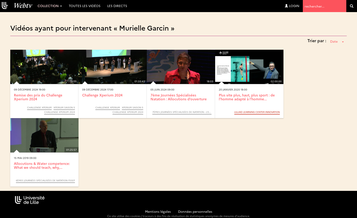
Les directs (117, 5)
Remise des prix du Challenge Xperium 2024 (38, 97)
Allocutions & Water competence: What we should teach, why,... (42, 165)
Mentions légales (158, 211)
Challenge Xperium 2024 (59, 112)
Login (292, 5)
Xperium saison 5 (64, 107)
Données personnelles (195, 211)
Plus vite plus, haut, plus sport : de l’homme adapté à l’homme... (247, 97)
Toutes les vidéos (84, 5)
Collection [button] (50, 5)
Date (337, 41)
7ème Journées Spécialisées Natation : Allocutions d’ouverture (178, 97)
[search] (351, 6)
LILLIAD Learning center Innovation (257, 112)
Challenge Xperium (39, 107)
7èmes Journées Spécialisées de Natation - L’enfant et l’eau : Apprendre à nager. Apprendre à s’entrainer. (182, 112)
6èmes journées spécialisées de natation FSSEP (45, 180)
